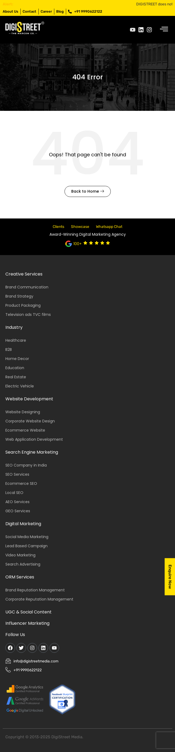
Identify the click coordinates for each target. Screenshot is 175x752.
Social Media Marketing (26, 536)
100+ (77, 243)
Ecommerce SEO (21, 483)
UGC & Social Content (28, 612)
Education (14, 367)
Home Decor (17, 358)
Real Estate (15, 377)
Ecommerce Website (25, 430)
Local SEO (14, 492)
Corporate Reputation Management (39, 599)
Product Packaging (23, 305)
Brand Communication (26, 287)
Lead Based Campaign (26, 546)
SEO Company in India (26, 465)
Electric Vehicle (19, 386)
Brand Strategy (19, 296)
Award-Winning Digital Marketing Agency (87, 234)
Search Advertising (22, 564)
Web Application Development (34, 439)
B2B (8, 349)
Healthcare (15, 340)
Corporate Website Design (30, 421)
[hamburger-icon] (164, 29)
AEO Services (17, 501)
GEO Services (17, 511)
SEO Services (17, 474)
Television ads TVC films (28, 314)
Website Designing (22, 412)
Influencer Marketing (27, 623)
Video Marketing (20, 555)
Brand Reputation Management (35, 590)
